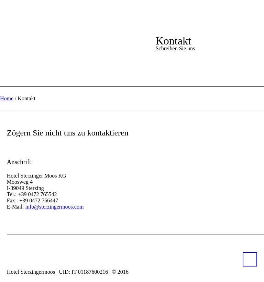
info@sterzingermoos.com (54, 207)
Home (6, 98)
